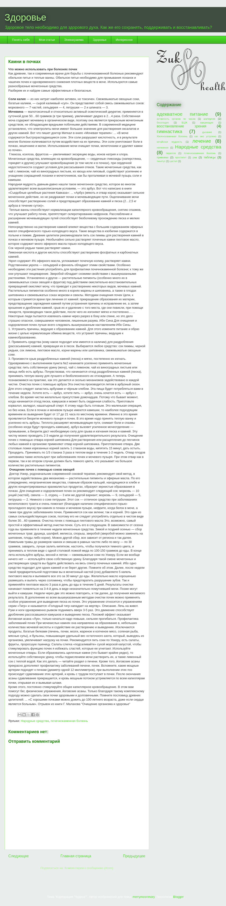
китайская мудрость (169, 142)
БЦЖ (184, 122)
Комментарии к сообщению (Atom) (89, 868)
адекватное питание (182, 114)
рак (195, 157)
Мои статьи (47, 39)
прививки (163, 157)
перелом (171, 153)
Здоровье (26, 17)
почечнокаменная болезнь (69, 721)
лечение (201, 141)
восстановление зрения (181, 126)
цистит (173, 161)
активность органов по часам (176, 119)
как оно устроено (205, 136)
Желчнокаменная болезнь (172, 136)
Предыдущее (134, 856)
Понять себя (21, 39)
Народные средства (35, 721)
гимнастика (169, 131)
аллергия (209, 118)
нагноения (163, 147)
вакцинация (206, 122)
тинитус (161, 161)
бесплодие (163, 122)
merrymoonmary (144, 897)
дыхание (207, 132)
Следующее (18, 856)
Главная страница (76, 856)
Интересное (124, 39)
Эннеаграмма (73, 39)
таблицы (210, 157)
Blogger (178, 897)
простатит (181, 157)
